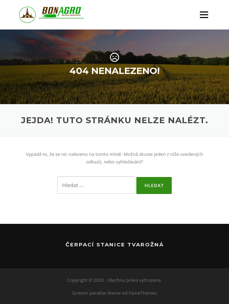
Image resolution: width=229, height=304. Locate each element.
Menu (204, 14)
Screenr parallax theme (96, 293)
